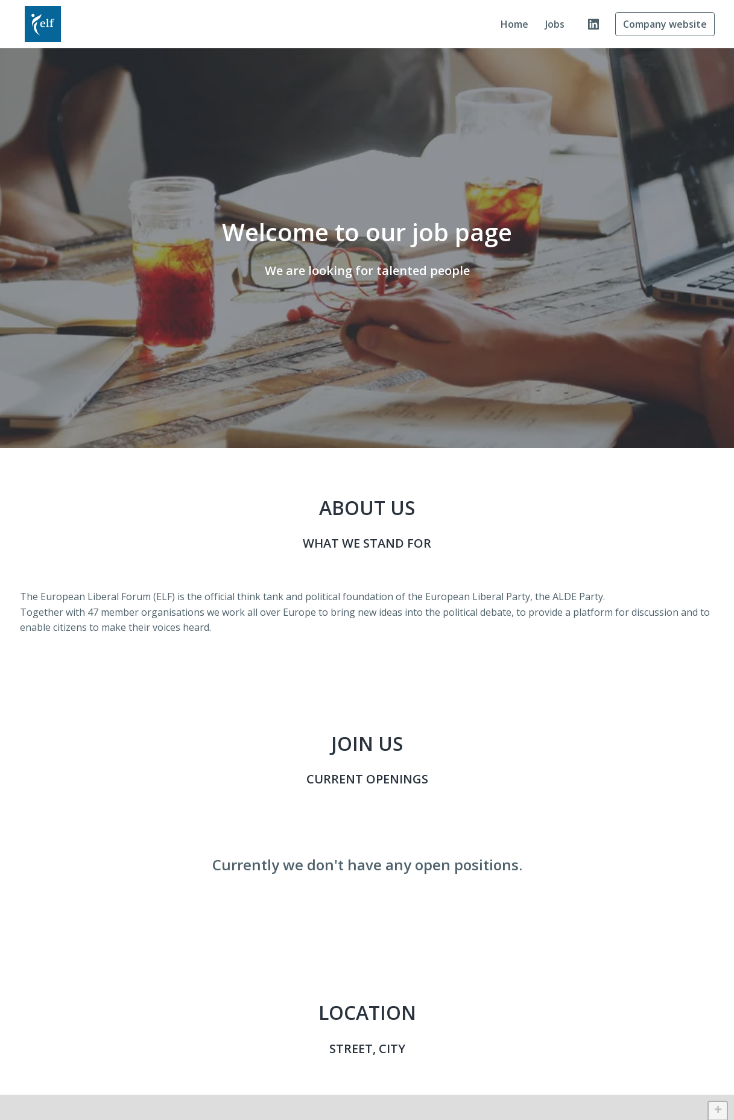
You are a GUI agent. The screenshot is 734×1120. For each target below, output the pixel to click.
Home (514, 24)
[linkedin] (593, 24)
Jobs (555, 24)
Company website (665, 24)
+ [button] (718, 1111)
